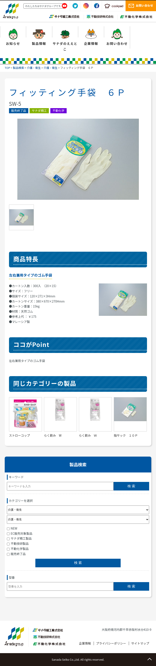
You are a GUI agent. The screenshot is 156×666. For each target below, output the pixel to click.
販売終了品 (16, 554)
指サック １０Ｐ (126, 435)
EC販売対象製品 (19, 533)
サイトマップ (140, 643)
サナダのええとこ (65, 46)
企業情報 (91, 43)
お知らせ (13, 43)
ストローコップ (19, 435)
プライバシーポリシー (111, 643)
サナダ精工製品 (19, 538)
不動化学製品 (18, 548)
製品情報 (39, 43)
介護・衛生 (34, 68)
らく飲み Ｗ (88, 435)
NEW (12, 528)
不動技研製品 (18, 543)
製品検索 (18, 68)
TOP (7, 68)
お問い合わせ (117, 43)
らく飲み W (53, 435)
